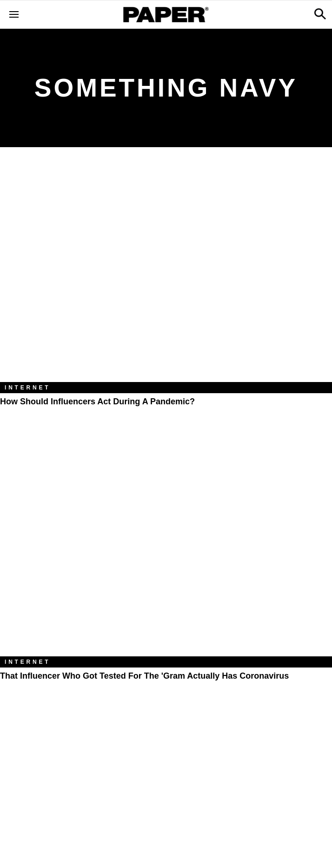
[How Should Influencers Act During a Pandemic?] (166, 271)
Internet (27, 387)
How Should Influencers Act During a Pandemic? (97, 401)
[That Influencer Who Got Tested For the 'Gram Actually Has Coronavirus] (166, 545)
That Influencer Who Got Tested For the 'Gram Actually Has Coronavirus (144, 675)
